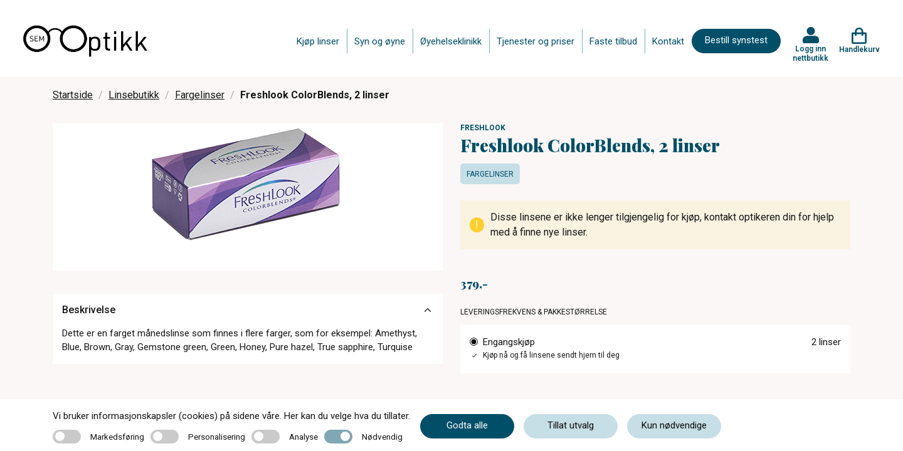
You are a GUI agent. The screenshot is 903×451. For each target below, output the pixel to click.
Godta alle (467, 425)
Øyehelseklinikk (451, 41)
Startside (73, 95)
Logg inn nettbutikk (810, 53)
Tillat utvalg (570, 425)
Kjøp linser (318, 41)
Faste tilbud (613, 41)
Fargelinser (199, 95)
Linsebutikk (133, 95)
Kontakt (668, 41)
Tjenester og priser (535, 41)
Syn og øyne (379, 41)
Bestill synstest (736, 40)
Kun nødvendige (674, 425)
